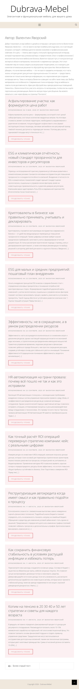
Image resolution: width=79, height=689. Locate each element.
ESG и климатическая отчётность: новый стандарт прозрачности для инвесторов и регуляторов (35, 157)
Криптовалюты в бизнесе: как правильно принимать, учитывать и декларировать (36, 217)
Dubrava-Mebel (39, 8)
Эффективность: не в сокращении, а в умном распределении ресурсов (37, 324)
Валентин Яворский (49, 110)
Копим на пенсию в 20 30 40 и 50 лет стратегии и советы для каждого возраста (37, 610)
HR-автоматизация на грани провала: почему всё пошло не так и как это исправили (37, 381)
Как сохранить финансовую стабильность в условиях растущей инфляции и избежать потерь (35, 554)
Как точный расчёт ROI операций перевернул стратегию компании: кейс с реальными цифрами (38, 440)
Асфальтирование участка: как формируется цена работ (31, 103)
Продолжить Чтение (20, 139)
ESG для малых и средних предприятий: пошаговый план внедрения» (39, 271)
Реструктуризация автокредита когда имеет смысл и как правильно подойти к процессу (38, 497)
